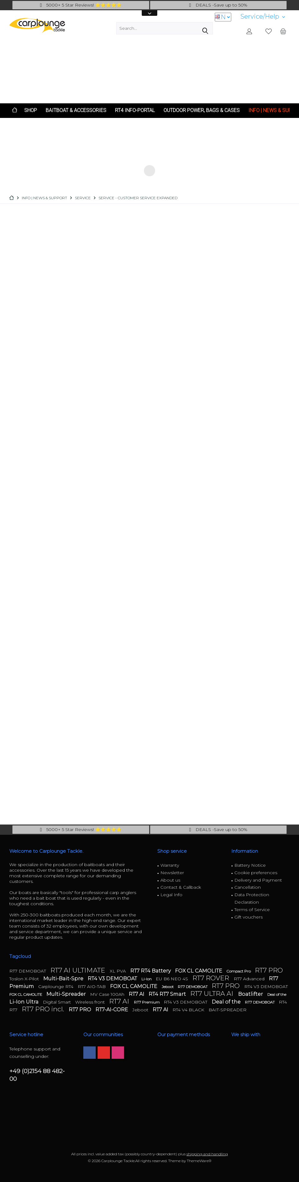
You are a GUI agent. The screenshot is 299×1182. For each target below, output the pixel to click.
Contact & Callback (180, 887)
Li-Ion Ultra (24, 1002)
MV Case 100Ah (108, 994)
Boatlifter (251, 994)
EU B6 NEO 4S (172, 979)
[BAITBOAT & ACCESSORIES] (76, 110)
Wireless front (90, 1002)
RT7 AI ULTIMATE (78, 970)
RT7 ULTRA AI (212, 993)
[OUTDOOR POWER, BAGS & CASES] (201, 110)
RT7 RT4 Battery (151, 971)
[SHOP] (30, 110)
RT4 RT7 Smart (168, 994)
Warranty (169, 865)
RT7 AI (137, 994)
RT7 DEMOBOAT (28, 971)
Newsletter (172, 872)
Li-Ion (147, 979)
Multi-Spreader (66, 994)
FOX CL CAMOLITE (199, 971)
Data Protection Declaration (251, 898)
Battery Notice (250, 865)
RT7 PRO (269, 970)
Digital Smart (57, 1002)
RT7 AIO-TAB (92, 986)
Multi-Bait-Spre (64, 979)
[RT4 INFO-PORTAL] (135, 110)
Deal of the (276, 994)
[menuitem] (263, 16)
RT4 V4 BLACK (188, 1010)
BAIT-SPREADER (227, 1010)
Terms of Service (252, 909)
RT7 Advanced (250, 979)
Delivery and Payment (258, 880)
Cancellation (247, 887)
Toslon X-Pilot (24, 979)
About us (170, 880)
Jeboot (168, 986)
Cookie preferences (255, 872)
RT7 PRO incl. (44, 1009)
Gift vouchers (248, 917)
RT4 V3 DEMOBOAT (113, 979)
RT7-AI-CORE (112, 1010)
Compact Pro (239, 971)
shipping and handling (207, 1154)
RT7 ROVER (211, 978)
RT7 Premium (147, 1002)
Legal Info (171, 894)
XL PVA (118, 971)
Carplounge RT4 (56, 986)
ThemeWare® (199, 1160)
